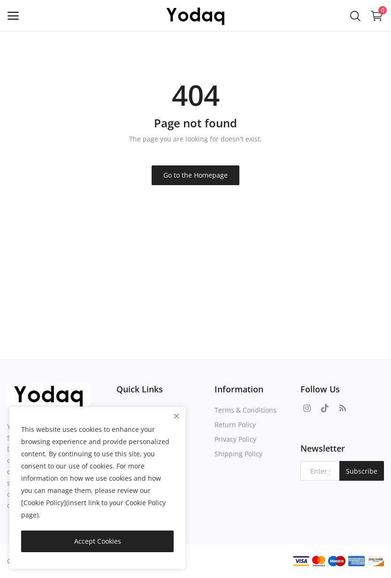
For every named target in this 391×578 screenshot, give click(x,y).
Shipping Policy (238, 453)
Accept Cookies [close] (97, 541)
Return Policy (235, 424)
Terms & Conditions (245, 410)
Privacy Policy (235, 439)
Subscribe (361, 471)
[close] (176, 416)
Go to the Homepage (195, 175)
